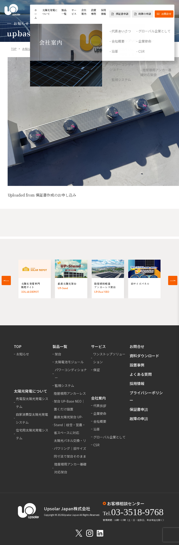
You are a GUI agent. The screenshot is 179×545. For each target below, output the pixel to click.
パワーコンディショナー (71, 373)
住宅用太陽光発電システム (32, 434)
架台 (58, 354)
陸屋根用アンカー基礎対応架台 (70, 468)
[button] (6, 280)
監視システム (64, 385)
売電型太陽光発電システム (32, 402)
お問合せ (164, 13)
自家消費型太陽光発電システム (32, 418)
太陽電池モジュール (69, 362)
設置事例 (93, 11)
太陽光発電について (50, 11)
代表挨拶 (99, 405)
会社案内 (83, 11)
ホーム (35, 13)
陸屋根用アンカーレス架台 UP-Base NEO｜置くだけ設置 (70, 401)
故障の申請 (142, 13)
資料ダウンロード (144, 355)
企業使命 (99, 413)
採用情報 (103, 11)
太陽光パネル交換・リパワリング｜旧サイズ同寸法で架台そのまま (70, 448)
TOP (14, 49)
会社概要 (99, 421)
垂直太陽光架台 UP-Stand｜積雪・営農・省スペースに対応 (69, 425)
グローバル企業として (109, 437)
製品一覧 (64, 11)
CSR (96, 445)
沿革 (96, 429)
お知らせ (27, 49)
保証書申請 (119, 13)
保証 (96, 369)
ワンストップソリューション (109, 358)
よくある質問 (141, 374)
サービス (73, 11)
